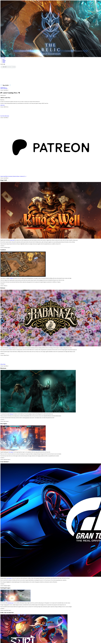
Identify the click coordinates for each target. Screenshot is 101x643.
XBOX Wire (2, 105)
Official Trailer (2, 364)
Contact (4, 62)
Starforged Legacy (10, 602)
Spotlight (4, 60)
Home (4, 59)
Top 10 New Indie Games (4, 115)
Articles (4, 61)
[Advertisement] (31, 76)
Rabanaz (10, 347)
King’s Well (12, 240)
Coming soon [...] (3, 88)
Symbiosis (11, 278)
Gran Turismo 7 (9, 578)
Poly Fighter (11, 452)
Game (2, 57)
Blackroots (11, 413)
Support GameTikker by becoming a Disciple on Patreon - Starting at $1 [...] (13, 176)
